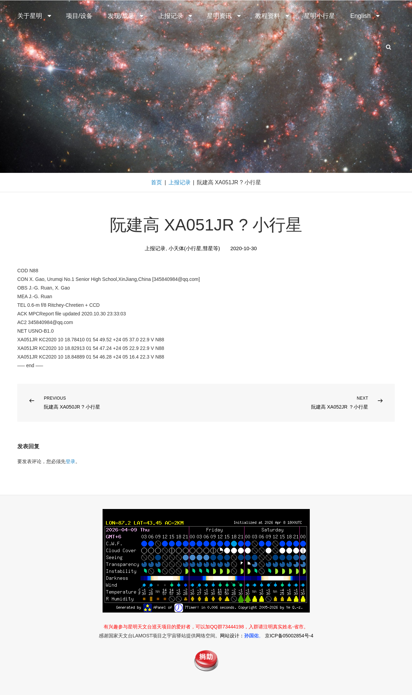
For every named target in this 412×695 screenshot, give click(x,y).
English (365, 15)
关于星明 (34, 15)
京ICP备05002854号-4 (289, 635)
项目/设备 (79, 15)
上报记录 (175, 15)
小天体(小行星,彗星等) (194, 248)
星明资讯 (224, 15)
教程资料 (272, 15)
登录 (70, 461)
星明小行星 (319, 15)
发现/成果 (126, 15)
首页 (156, 182)
